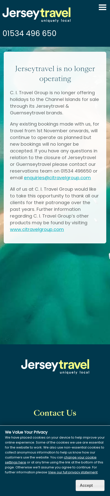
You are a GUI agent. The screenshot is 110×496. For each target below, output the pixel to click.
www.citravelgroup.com (37, 229)
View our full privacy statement (73, 472)
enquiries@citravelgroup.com (57, 178)
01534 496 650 (29, 33)
